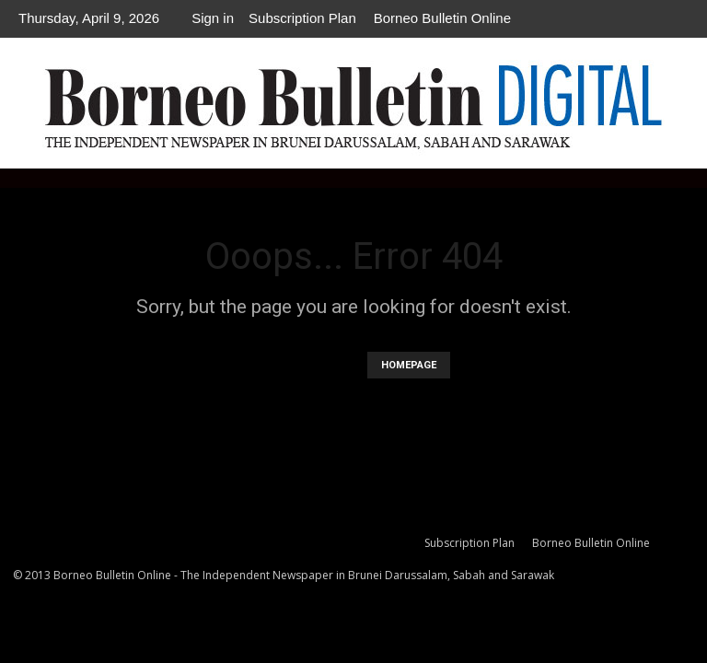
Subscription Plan (302, 18)
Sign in (212, 18)
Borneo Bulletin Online (442, 18)
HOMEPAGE (408, 365)
